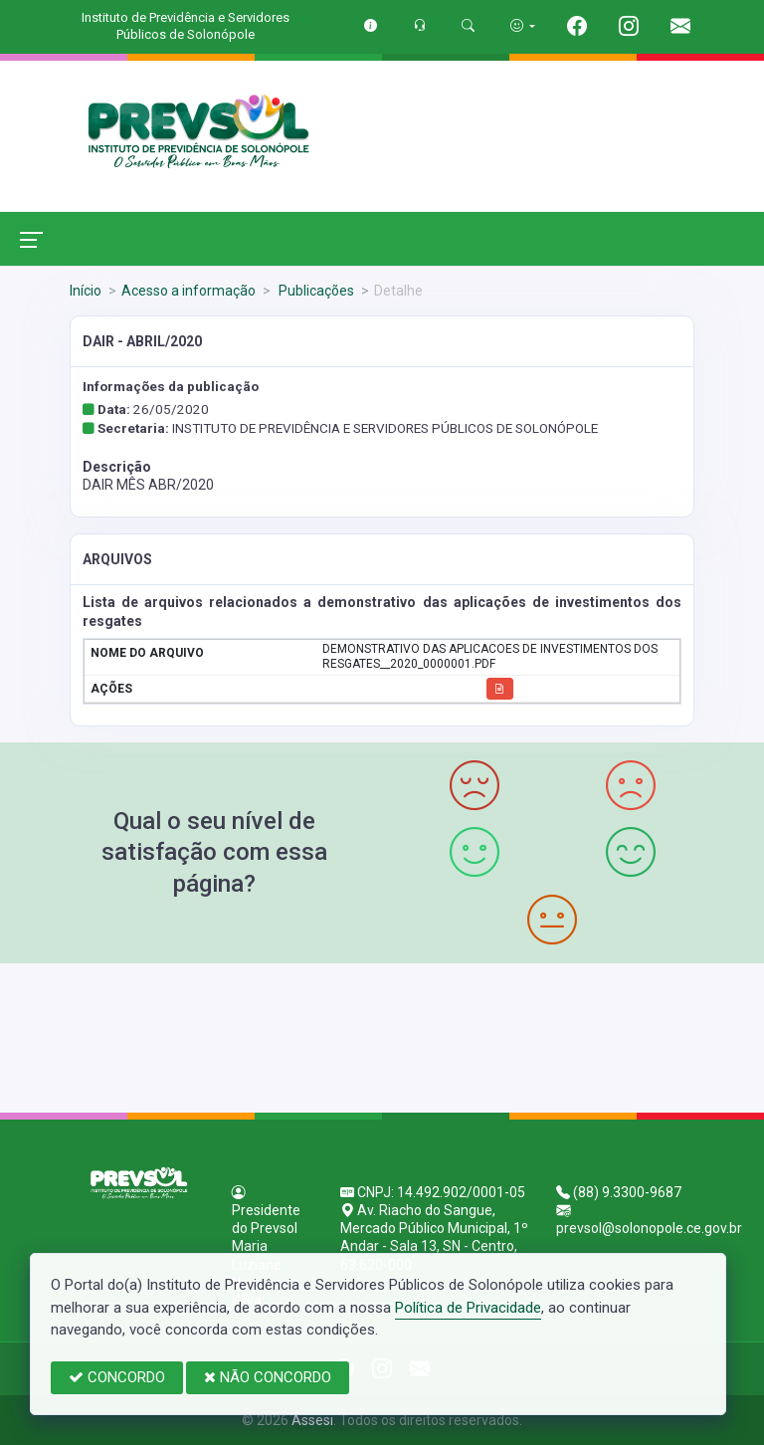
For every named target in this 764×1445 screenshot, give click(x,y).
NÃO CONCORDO (267, 1377)
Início (85, 291)
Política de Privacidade (468, 1308)
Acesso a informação (188, 291)
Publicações (315, 291)
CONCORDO (117, 1377)
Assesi (312, 1420)
